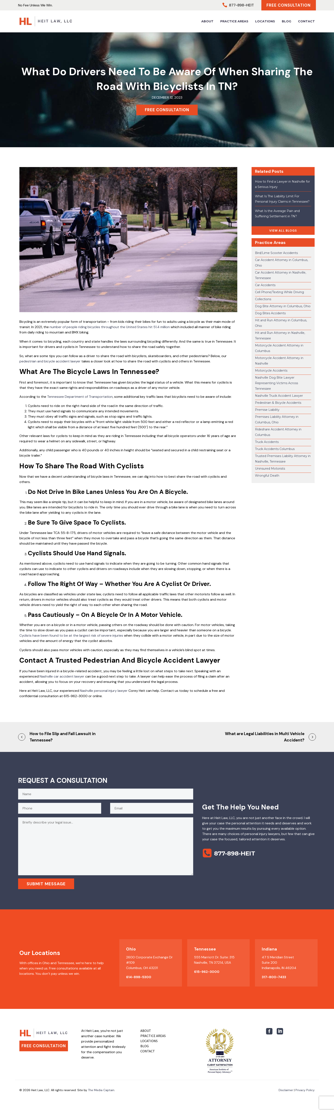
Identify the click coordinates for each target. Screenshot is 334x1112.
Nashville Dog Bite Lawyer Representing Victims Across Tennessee (276, 383)
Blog (286, 21)
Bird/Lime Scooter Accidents (276, 253)
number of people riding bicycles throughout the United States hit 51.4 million (110, 327)
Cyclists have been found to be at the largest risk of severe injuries (71, 635)
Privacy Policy (305, 1090)
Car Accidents (265, 285)
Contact (306, 21)
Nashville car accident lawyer (62, 676)
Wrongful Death (267, 475)
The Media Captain (101, 1090)
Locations (265, 21)
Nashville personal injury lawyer (104, 690)
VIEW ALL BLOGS (283, 230)
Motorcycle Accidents (271, 370)
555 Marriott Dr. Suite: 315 (214, 957)
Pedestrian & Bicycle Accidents (278, 403)
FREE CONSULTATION (167, 109)
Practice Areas (234, 21)
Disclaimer (286, 1090)
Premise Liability (267, 410)
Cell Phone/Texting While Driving (279, 292)
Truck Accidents (267, 442)
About (207, 21)
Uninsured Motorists (270, 468)
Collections (263, 299)
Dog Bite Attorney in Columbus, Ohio (283, 306)
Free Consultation (288, 5)
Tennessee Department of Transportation (80, 396)
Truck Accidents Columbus (275, 449)
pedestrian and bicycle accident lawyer (50, 361)
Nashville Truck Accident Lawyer (279, 396)
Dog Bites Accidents (270, 313)
